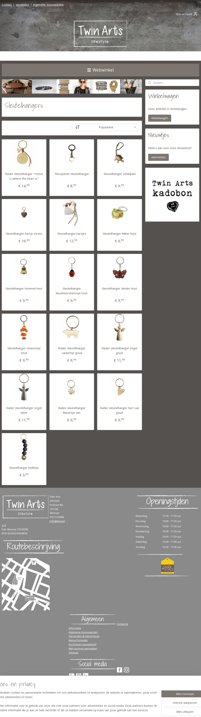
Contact (7, 4)
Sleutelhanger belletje (24, 467)
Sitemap (74, 652)
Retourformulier (78, 640)
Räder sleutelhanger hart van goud (119, 410)
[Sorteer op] (105, 127)
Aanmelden (158, 157)
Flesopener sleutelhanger (72, 174)
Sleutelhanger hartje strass (24, 233)
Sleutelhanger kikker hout (119, 233)
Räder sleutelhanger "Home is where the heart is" (24, 176)
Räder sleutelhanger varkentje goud (72, 350)
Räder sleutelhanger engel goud (119, 350)
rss (124, 709)
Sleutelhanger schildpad (119, 174)
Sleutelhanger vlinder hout (119, 288)
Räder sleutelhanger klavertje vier (72, 410)
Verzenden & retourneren (84, 636)
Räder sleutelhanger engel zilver (24, 410)
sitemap (116, 709)
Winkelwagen (159, 118)
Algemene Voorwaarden (48, 4)
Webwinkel (100, 70)
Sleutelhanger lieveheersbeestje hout (72, 290)
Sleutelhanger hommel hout (23, 288)
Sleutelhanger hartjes (71, 233)
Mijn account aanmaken (83, 648)
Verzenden (22, 4)
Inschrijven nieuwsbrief (82, 644)
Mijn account (187, 14)
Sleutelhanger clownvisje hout (24, 350)
